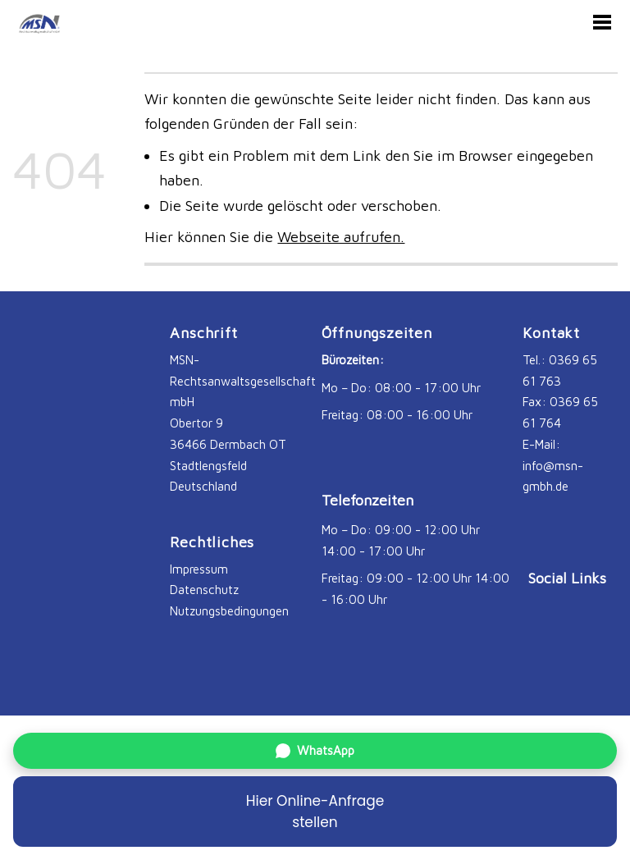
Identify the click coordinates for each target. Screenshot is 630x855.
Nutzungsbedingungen (229, 610)
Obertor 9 (196, 422)
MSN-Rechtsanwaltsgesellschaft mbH (244, 380)
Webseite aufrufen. (340, 236)
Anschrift (203, 332)
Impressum (199, 568)
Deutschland (203, 485)
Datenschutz (204, 589)
